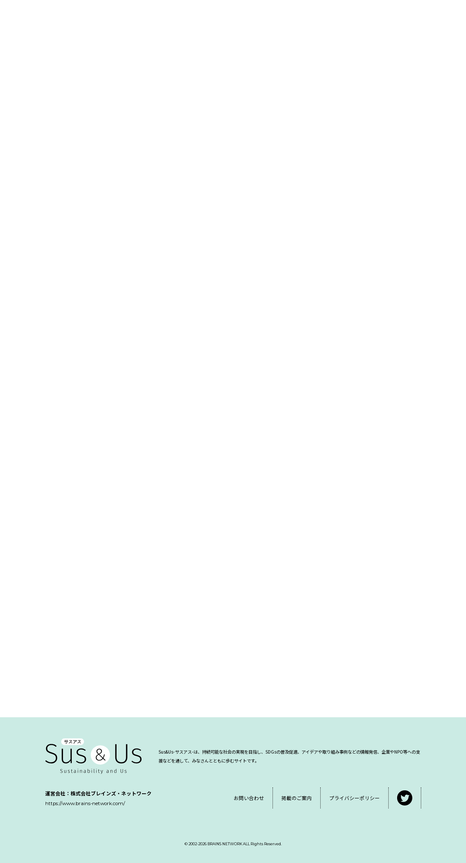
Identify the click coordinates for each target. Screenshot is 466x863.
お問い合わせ (249, 797)
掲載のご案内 (296, 797)
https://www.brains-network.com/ (85, 803)
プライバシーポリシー (354, 797)
